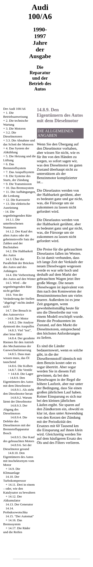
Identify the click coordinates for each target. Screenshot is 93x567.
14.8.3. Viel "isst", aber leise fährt (17, 332)
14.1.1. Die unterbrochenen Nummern (13, 223)
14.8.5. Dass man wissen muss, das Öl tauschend (16, 358)
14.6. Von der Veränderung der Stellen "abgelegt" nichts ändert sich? (18, 300)
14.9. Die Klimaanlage (11, 471)
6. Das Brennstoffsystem (14, 166)
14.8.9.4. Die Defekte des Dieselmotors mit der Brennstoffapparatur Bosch (17, 425)
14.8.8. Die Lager (22, 374)
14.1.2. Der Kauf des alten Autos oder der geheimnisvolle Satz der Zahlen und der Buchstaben (18, 239)
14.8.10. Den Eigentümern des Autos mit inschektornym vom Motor (18, 459)
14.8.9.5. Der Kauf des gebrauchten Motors (19, 439)
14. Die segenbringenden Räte (17, 213)
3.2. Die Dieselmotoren (12, 134)
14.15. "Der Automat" (20, 516)
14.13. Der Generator (19, 504)
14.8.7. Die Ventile (20, 370)
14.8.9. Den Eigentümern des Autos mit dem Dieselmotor (18, 381)
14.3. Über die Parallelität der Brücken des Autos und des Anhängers (18, 265)
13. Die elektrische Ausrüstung (16, 205)
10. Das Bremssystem (20, 188)
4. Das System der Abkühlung (16, 150)
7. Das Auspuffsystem (20, 172)
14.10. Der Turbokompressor (14, 478)
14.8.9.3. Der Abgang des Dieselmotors (15, 409)
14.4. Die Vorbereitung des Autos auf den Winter (19, 277)
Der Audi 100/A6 (14, 109)
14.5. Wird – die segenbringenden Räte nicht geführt (17, 287)
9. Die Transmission (18, 184)
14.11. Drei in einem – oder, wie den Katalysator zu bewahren (19, 488)
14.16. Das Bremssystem (12, 522)
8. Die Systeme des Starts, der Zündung (17, 178)
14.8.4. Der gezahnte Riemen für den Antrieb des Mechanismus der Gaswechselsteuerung (19, 344)
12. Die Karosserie (18, 200)
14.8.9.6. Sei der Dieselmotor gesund (17, 447)
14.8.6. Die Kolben (20, 366)
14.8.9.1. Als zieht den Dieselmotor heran (18, 391)
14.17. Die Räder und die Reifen (16, 530)
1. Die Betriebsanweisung (15, 114)
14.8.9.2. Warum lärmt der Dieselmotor (17, 399)
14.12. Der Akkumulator (12, 498)
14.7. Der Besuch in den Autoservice (17, 312)
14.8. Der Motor (18, 318)
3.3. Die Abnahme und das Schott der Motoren (19, 142)
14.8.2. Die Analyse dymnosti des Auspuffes (18, 324)
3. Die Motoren (16, 128)
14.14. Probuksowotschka (15, 510)
